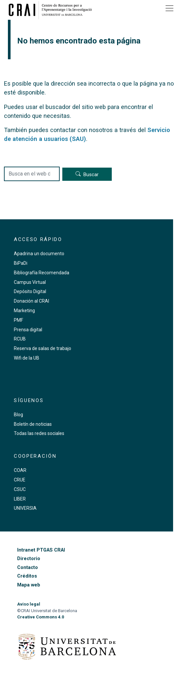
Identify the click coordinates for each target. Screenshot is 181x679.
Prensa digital (28, 329)
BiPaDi (20, 263)
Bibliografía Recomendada (41, 272)
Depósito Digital (30, 291)
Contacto (27, 567)
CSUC (20, 489)
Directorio (28, 558)
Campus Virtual (30, 282)
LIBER (20, 499)
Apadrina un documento (39, 253)
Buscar (91, 174)
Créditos (27, 576)
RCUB (20, 338)
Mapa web (28, 585)
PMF (18, 320)
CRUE (19, 479)
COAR (20, 470)
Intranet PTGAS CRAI (41, 550)
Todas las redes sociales (39, 433)
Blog (18, 414)
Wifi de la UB (26, 358)
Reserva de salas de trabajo (42, 348)
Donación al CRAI (31, 301)
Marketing (24, 310)
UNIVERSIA (25, 508)
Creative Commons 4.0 (40, 616)
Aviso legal (28, 604)
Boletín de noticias (33, 424)
